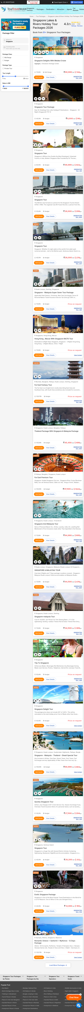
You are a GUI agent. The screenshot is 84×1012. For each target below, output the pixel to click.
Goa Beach (5, 988)
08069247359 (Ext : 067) (77, 123)
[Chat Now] (79, 1005)
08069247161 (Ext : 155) (78, 170)
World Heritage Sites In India (10, 991)
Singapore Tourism (31, 9)
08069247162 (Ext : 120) (78, 540)
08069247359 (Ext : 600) (77, 216)
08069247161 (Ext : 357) (78, 262)
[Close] (80, 994)
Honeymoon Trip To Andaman (74, 1005)
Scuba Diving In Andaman (72, 994)
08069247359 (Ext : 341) (77, 818)
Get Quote (39, 77)
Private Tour (8, 68)
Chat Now (73, 997)
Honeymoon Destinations (30, 1008)
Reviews (80, 25)
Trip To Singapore (41, 663)
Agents (69, 9)
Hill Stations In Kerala (29, 991)
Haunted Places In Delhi (51, 999)
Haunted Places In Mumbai (31, 1002)
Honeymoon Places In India (31, 1005)
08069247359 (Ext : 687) (77, 447)
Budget (6, 60)
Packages (41, 9)
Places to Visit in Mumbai (30, 997)
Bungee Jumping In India (30, 994)
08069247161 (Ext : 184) (78, 309)
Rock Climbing (48, 991)
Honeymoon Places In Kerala (10, 1008)
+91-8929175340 (7, 2)
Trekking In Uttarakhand (9, 994)
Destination (51, 9)
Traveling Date (10, 46)
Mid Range (7, 57)
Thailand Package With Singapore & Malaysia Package (57, 431)
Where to (9, 39)
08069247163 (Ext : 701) (78, 633)
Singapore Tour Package (44, 107)
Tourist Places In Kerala (9, 997)
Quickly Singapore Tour (44, 802)
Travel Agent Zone (60, 2)
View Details (50, 77)
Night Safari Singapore (71, 991)
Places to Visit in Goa (50, 997)
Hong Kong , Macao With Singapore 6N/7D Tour (54, 339)
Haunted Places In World (9, 1002)
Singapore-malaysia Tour (44, 617)
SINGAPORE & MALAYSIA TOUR (47, 570)
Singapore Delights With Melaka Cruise (50, 61)
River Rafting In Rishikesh (51, 994)
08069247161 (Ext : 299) (78, 679)
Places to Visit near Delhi (30, 999)
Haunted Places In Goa (71, 1002)
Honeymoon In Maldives (51, 1005)
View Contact (78, 355)
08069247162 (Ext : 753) (78, 911)
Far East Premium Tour (43, 477)
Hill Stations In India (50, 988)
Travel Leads (77, 2)
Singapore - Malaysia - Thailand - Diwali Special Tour (56, 755)
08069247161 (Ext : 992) (78, 864)
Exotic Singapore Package (45, 894)
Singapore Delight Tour (44, 709)
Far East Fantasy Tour (43, 385)
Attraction (61, 9)
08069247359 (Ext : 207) (77, 494)
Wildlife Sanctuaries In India (73, 988)
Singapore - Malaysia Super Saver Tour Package (54, 292)
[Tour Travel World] (14, 9)
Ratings (73, 25)
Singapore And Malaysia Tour (46, 524)
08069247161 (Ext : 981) (78, 401)
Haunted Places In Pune (9, 1005)
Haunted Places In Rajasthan (52, 1002)
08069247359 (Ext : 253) (77, 77)
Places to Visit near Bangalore (11, 999)
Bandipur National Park (30, 988)
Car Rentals (75, 9)
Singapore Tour (40, 153)
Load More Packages (58, 965)
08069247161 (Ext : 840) (78, 586)
